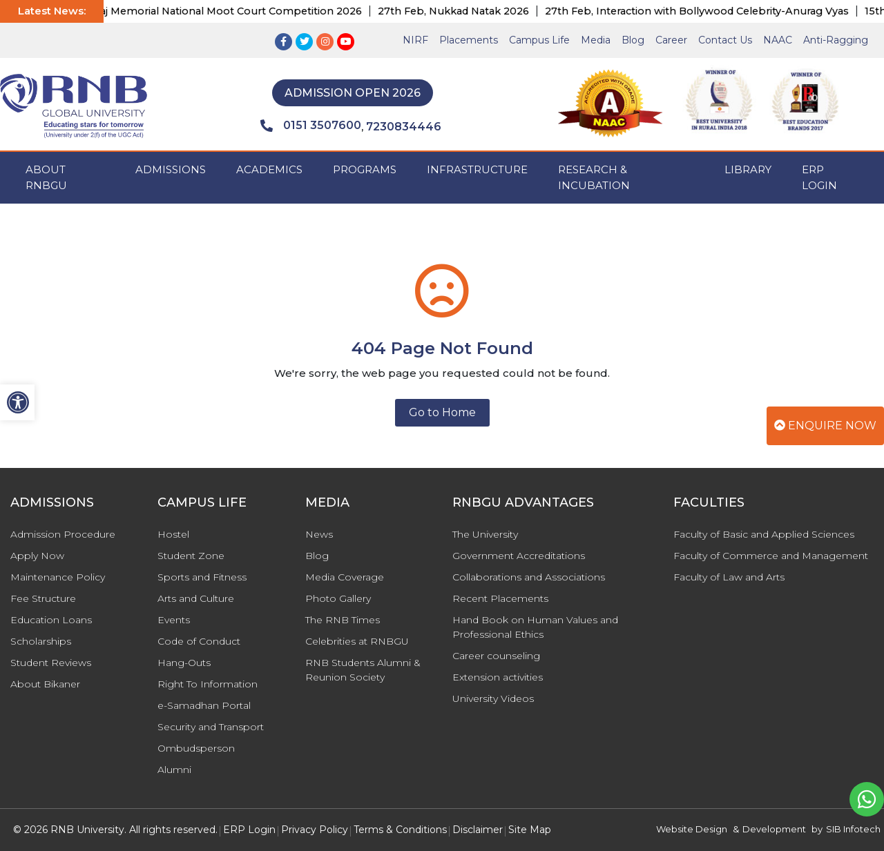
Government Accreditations (518, 555)
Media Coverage (344, 577)
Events (173, 620)
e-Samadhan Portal (204, 705)
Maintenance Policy (57, 577)
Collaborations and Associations (528, 577)
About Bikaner (45, 684)
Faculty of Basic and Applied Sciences (763, 534)
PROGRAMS (364, 169)
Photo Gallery (338, 598)
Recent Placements (500, 598)
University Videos (493, 698)
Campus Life (539, 40)
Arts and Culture (195, 598)
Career (671, 40)
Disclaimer (477, 829)
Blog (633, 40)
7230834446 (403, 126)
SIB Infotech (853, 828)
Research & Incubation (594, 177)
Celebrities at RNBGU (357, 641)
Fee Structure (43, 598)
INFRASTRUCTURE (477, 169)
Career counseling (496, 655)
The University (485, 534)
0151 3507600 (310, 125)
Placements (468, 40)
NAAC (777, 40)
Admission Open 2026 (353, 92)
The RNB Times (342, 620)
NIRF (415, 40)
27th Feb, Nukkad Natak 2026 (467, 11)
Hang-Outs (184, 662)
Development (774, 828)
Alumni (174, 769)
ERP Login (819, 177)
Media (596, 40)
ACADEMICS (269, 169)
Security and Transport (210, 727)
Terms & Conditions (400, 829)
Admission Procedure (62, 534)
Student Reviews (50, 662)
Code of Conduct (198, 641)
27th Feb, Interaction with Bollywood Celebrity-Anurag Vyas (710, 11)
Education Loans (51, 620)
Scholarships (40, 641)
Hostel (173, 534)
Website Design (691, 828)
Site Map (529, 829)
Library (747, 169)
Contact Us (725, 40)
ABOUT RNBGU (46, 177)
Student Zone (190, 555)
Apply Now (37, 555)
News (319, 534)
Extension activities (497, 677)
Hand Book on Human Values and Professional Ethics (535, 627)
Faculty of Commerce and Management (770, 555)
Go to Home (442, 412)
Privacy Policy (314, 829)
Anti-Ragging (835, 40)
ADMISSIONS (170, 169)
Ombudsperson (196, 748)
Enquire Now (825, 425)
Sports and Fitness (202, 577)
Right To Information (207, 684)
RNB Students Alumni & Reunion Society (363, 669)
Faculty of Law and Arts (729, 577)
